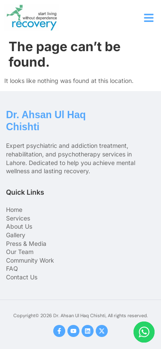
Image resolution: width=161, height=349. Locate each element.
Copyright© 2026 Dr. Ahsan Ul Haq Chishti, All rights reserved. (80, 315)
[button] (149, 17)
